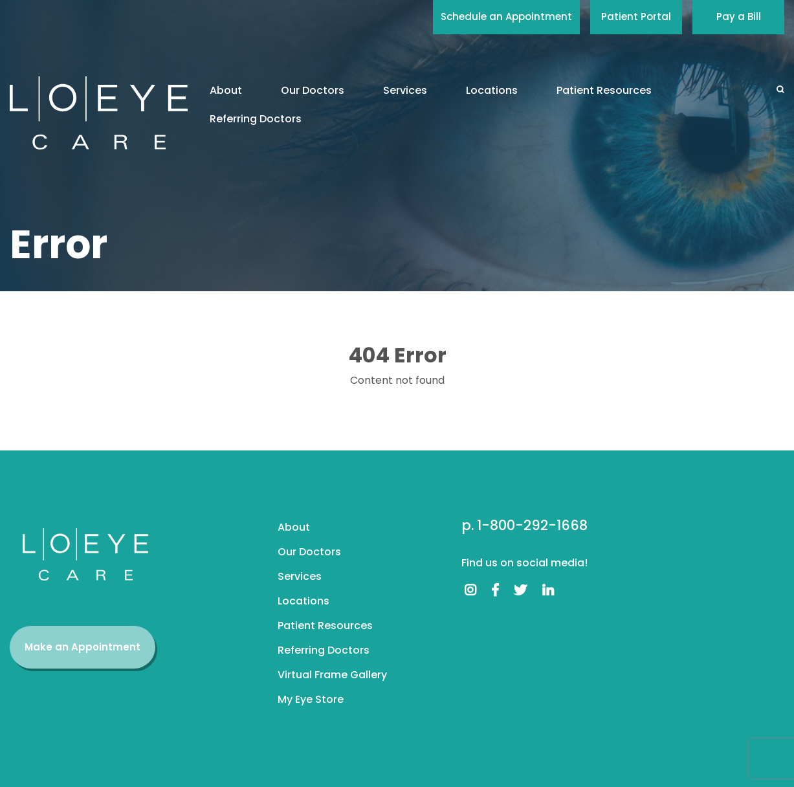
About (226, 90)
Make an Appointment (82, 647)
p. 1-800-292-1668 (524, 525)
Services (405, 90)
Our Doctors (312, 90)
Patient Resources (604, 90)
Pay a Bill (738, 16)
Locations (492, 90)
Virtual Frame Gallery (332, 674)
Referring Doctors (256, 118)
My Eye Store (311, 699)
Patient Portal (636, 16)
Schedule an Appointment (506, 16)
